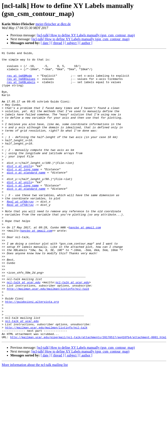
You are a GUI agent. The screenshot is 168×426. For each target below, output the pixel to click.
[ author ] (85, 43)
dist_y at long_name (23, 212)
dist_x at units (19, 189)
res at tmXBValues (21, 85)
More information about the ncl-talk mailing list (35, 422)
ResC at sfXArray (20, 232)
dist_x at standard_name (26, 197)
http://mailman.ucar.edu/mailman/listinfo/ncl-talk (48, 336)
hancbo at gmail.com (85, 263)
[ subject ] (72, 43)
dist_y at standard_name (26, 216)
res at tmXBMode (19, 81)
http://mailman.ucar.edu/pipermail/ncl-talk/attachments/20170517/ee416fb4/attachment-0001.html (88, 395)
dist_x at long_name (23, 193)
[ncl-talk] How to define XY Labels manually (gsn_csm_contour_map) (86, 35)
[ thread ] (57, 43)
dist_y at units (19, 209)
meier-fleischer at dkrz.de (53, 24)
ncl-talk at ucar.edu (23, 329)
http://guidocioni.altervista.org (32, 352)
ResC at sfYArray (20, 236)
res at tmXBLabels (21, 88)
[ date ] (45, 43)
